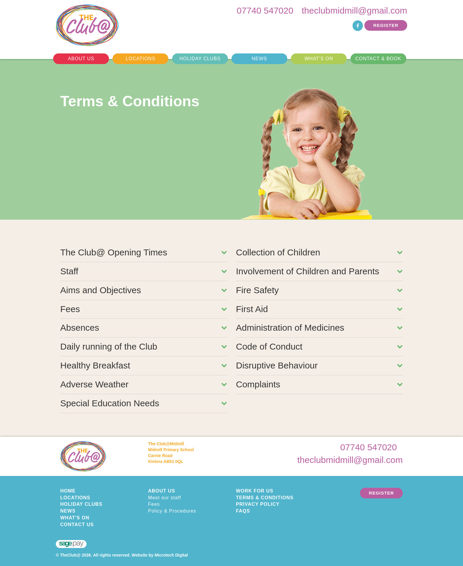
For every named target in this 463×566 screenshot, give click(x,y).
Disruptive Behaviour (319, 365)
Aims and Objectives (143, 290)
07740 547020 (265, 10)
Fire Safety (319, 290)
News (259, 58)
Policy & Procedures (172, 510)
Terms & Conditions (265, 497)
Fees (143, 309)
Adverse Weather (143, 384)
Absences (143, 327)
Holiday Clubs (200, 58)
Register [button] (385, 25)
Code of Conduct (319, 346)
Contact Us (77, 524)
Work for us (254, 490)
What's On (318, 58)
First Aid (319, 309)
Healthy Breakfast (143, 365)
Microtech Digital (171, 555)
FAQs (243, 510)
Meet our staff (164, 497)
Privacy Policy (258, 504)
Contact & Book (378, 58)
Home (68, 490)
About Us (81, 58)
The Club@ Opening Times (143, 252)
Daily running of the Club (143, 346)
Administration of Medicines (319, 327)
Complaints (319, 384)
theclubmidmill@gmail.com (354, 10)
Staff (143, 271)
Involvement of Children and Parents (319, 271)
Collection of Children (319, 252)
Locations (140, 58)
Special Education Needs (143, 403)
